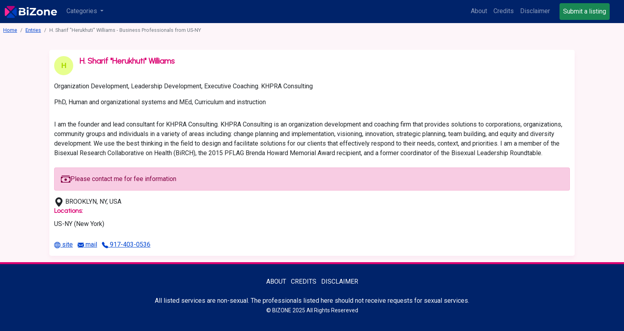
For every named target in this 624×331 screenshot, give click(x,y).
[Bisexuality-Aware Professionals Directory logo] (31, 11)
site (63, 244)
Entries (33, 30)
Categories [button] (82, 11)
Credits (503, 11)
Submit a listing (584, 11)
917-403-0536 (126, 244)
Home (10, 30)
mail (87, 244)
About (479, 11)
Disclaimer (535, 11)
